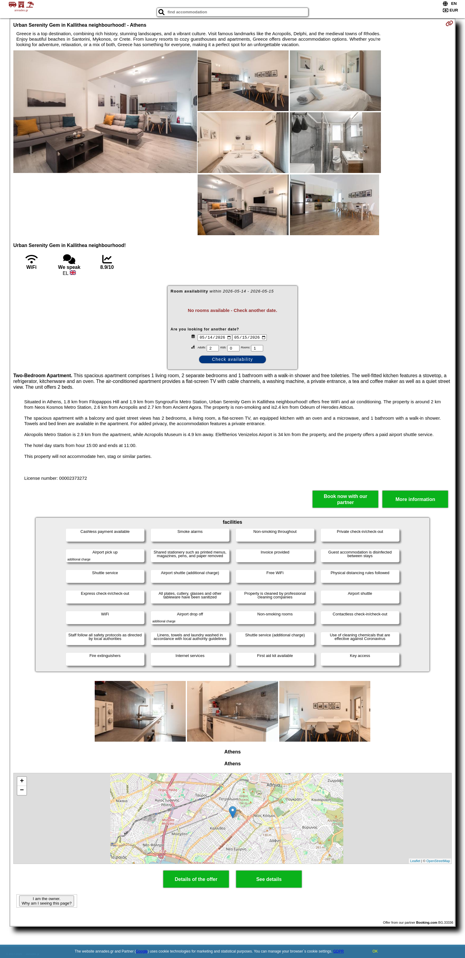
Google (142, 951)
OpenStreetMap (438, 861)
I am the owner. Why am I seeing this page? (46, 901)
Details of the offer (196, 879)
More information (415, 499)
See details (269, 879)
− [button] (22, 790)
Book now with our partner (345, 499)
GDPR (338, 951)
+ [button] (22, 781)
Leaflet (415, 861)
